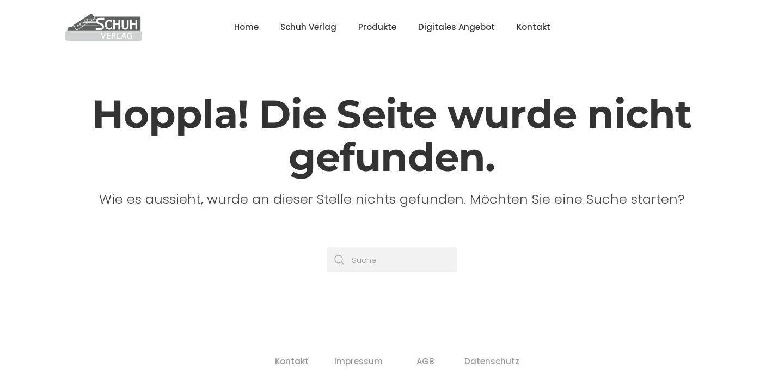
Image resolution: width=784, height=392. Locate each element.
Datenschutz (492, 361)
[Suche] (392, 259)
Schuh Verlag (308, 27)
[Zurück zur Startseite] (103, 27)
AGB (425, 361)
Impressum (359, 361)
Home (246, 27)
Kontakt (533, 27)
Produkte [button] (377, 27)
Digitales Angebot (456, 27)
